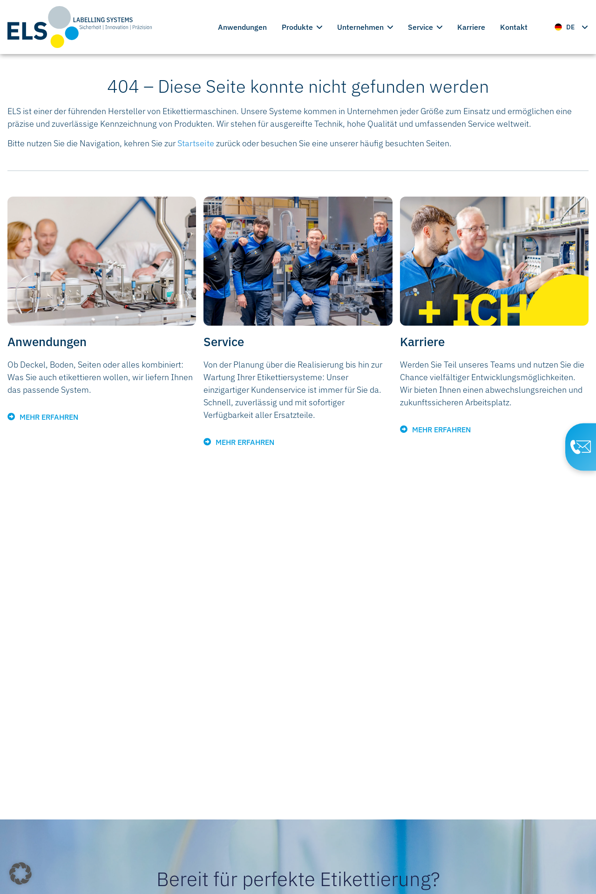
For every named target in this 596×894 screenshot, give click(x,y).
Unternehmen (365, 27)
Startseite (195, 143)
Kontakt (514, 27)
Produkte (302, 27)
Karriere (471, 27)
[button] (20, 873)
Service (425, 27)
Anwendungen (242, 27)
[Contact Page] (578, 447)
